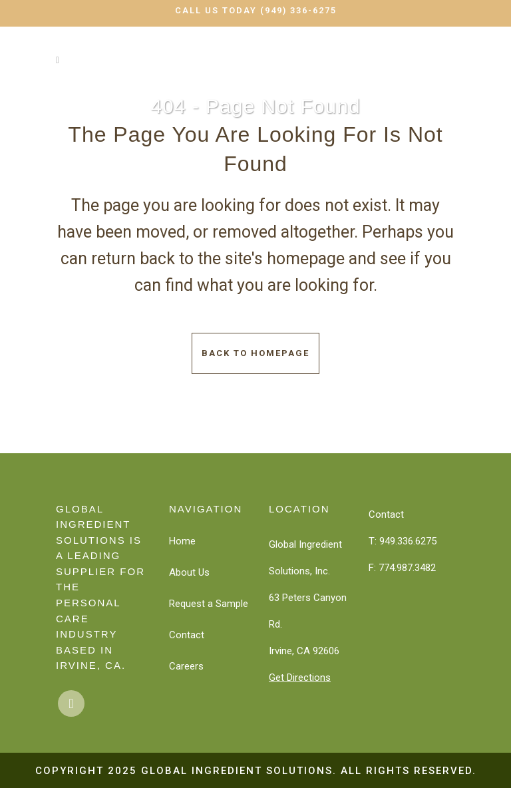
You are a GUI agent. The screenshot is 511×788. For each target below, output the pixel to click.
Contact (186, 635)
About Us (189, 572)
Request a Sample (208, 604)
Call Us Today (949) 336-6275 (256, 10)
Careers (186, 666)
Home (182, 541)
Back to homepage (255, 353)
